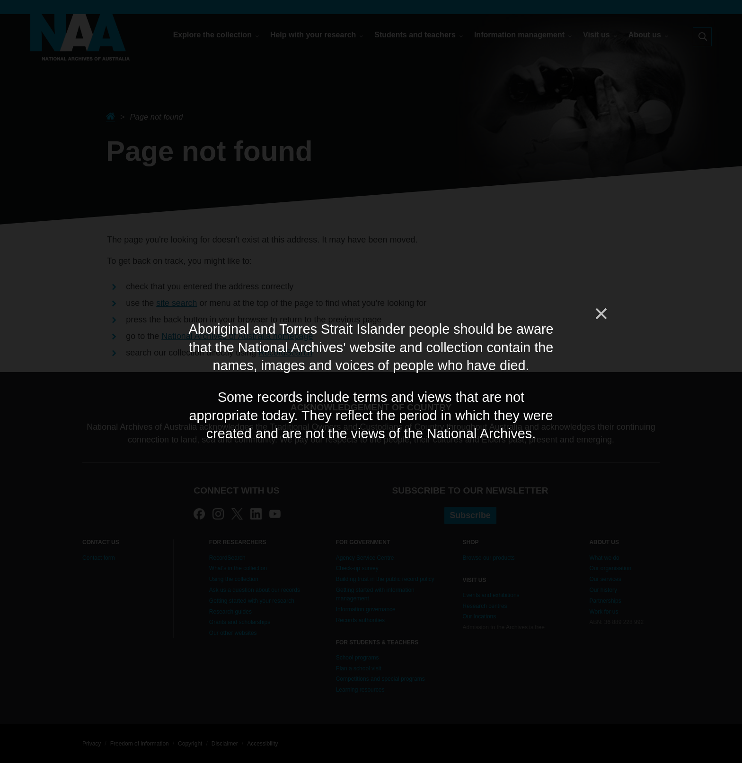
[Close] (600, 314)
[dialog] (371, 381)
